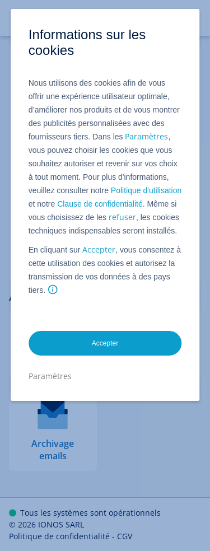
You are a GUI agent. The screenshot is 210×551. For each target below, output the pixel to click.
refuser (122, 217)
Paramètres (146, 136)
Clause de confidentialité (100, 203)
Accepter (98, 249)
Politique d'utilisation (146, 190)
